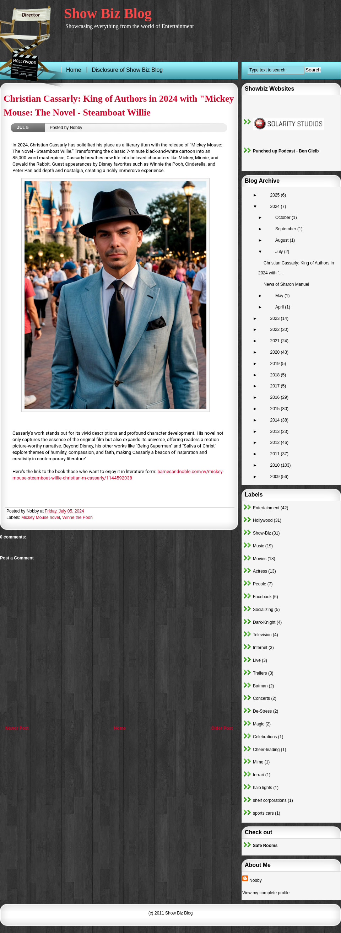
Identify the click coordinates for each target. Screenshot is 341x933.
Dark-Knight (264, 622)
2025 (275, 195)
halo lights (262, 787)
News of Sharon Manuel (286, 284)
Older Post (222, 728)
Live (257, 660)
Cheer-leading (266, 749)
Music (258, 545)
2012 (275, 442)
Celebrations (265, 736)
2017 (275, 386)
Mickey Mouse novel (40, 517)
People (259, 583)
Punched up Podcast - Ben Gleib (286, 151)
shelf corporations (270, 800)
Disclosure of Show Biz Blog (127, 70)
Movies (259, 558)
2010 (275, 465)
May (280, 295)
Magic (258, 724)
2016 (275, 397)
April (280, 307)
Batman (260, 685)
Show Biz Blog (108, 13)
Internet (260, 647)
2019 (275, 363)
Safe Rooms (265, 845)
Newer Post (16, 728)
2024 (275, 206)
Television (262, 634)
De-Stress (262, 711)
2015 (275, 408)
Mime (258, 762)
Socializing (263, 609)
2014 (275, 420)
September (286, 228)
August (282, 240)
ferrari (258, 774)
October (283, 217)
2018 (275, 374)
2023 (275, 318)
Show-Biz (262, 533)
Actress (260, 571)
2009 (275, 476)
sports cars (263, 813)
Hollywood (262, 520)
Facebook (262, 596)
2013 (275, 431)
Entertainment (266, 507)
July (279, 251)
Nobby (255, 880)
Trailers (260, 673)
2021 (275, 340)
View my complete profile (265, 892)
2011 (275, 453)
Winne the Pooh (77, 517)
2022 (275, 329)
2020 (275, 352)
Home (120, 728)
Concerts (261, 698)
